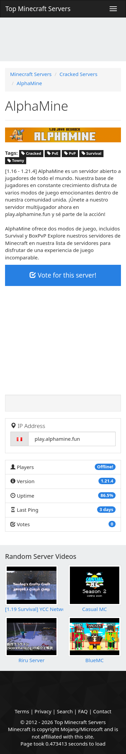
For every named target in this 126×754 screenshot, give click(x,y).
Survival (91, 153)
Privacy (43, 711)
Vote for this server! (63, 275)
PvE (52, 153)
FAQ (83, 711)
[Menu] (113, 8)
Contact (102, 711)
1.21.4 (107, 481)
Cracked (31, 153)
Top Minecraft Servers (38, 8)
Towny (15, 160)
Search (65, 711)
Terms (22, 711)
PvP (70, 153)
